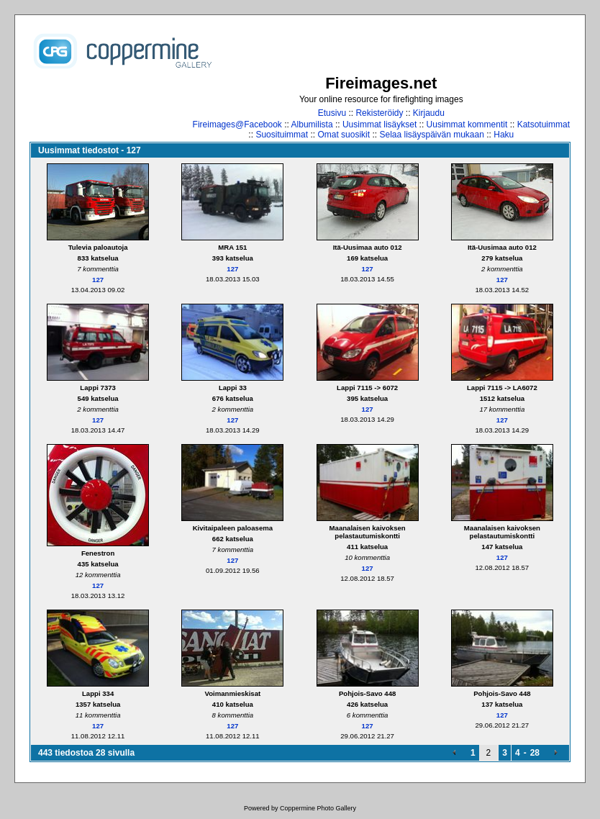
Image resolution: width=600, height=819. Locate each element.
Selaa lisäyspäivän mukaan (431, 135)
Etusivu (332, 113)
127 (98, 280)
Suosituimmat (281, 135)
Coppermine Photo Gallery (318, 808)
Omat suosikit (343, 135)
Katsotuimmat (543, 124)
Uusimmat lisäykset (379, 124)
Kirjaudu (429, 113)
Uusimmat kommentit (467, 124)
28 (535, 753)
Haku (504, 135)
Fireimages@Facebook (237, 124)
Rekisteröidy (379, 113)
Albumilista (312, 124)
